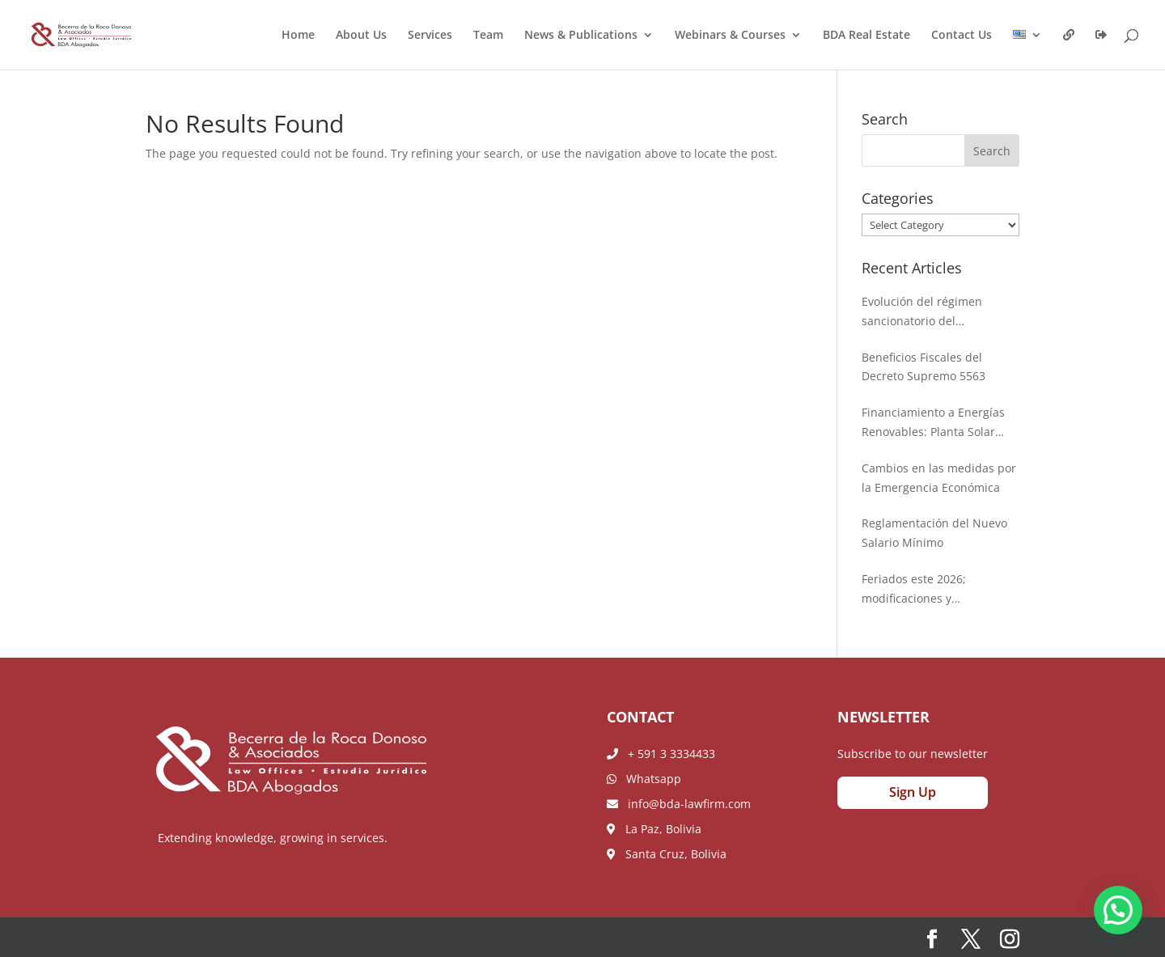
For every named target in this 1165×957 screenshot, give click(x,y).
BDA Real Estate (866, 35)
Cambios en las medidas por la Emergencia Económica (939, 477)
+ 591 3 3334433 (661, 753)
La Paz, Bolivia (654, 828)
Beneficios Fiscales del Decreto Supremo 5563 (923, 366)
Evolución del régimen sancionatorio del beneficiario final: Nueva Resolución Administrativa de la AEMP (932, 312)
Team (488, 35)
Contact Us (961, 35)
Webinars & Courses (730, 35)
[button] (1118, 910)
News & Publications (581, 35)
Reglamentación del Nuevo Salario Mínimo (934, 532)
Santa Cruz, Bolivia (667, 854)
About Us (361, 35)
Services (430, 35)
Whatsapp (644, 778)
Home (298, 35)
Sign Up (912, 792)
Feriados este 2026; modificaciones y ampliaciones (914, 589)
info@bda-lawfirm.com (679, 803)
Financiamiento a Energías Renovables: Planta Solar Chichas (933, 423)
